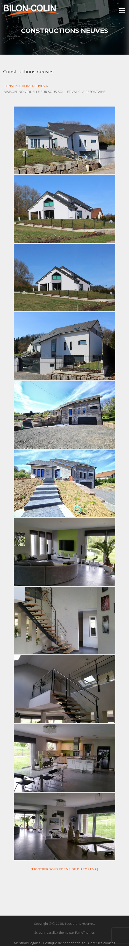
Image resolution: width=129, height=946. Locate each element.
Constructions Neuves (24, 86)
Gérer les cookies (101, 943)
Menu (121, 10)
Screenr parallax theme (51, 932)
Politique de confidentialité (64, 943)
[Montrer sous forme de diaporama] (64, 869)
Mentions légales (27, 943)
